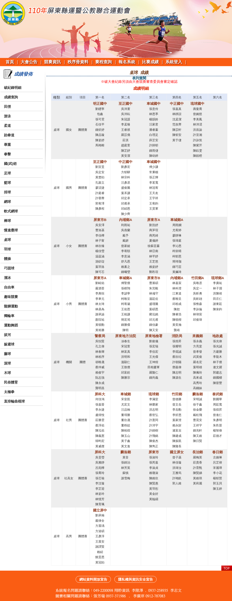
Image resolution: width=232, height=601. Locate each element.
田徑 (7, 107)
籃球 (7, 183)
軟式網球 (11, 211)
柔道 (7, 126)
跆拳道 (9, 135)
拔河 (7, 335)
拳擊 (7, 154)
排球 (7, 192)
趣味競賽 (11, 297)
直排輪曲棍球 (14, 401)
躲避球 (9, 344)
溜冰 (7, 278)
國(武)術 (10, 164)
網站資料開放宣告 (93, 579)
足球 (7, 173)
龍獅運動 (11, 306)
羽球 (7, 249)
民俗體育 (11, 382)
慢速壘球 (11, 230)
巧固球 (9, 268)
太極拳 (9, 392)
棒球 (7, 221)
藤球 (7, 354)
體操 (7, 259)
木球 (7, 373)
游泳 (7, 116)
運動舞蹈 (11, 325)
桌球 (7, 240)
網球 (7, 202)
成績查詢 (11, 97)
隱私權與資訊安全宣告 (135, 579)
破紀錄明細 (12, 88)
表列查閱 (139, 78)
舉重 (7, 145)
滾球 (7, 363)
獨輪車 (9, 316)
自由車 (9, 287)
